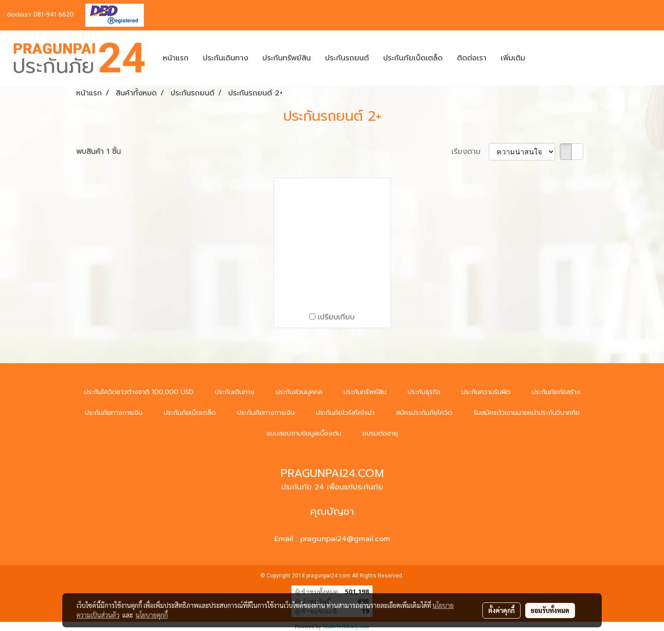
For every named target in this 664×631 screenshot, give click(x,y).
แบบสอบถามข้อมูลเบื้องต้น (304, 433)
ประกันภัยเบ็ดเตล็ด (413, 58)
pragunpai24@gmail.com (345, 538)
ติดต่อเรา (471, 58)
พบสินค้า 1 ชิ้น (98, 151)
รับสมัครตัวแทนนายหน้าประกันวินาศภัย (527, 413)
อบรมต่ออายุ (380, 433)
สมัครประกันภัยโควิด (424, 413)
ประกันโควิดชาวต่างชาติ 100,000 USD (139, 392)
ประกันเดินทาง (225, 58)
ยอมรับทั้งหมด (550, 610)
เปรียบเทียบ (336, 317)
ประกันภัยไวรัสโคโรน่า (345, 413)
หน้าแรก (176, 58)
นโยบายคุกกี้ (152, 615)
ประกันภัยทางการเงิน (113, 413)
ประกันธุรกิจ (424, 392)
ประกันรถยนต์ (347, 58)
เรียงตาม (470, 151)
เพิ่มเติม (513, 58)
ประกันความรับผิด (486, 392)
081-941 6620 (53, 14)
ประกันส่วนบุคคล (299, 392)
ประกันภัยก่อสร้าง (556, 392)
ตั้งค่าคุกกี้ (501, 610)
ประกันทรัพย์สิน (286, 58)
